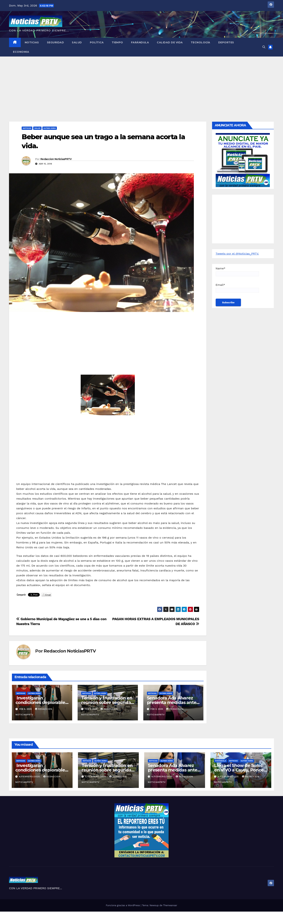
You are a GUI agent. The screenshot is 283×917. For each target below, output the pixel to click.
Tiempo (117, 42)
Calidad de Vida (170, 42)
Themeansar (170, 905)
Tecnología (200, 42)
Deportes (226, 42)
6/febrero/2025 (30, 776)
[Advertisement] (141, 83)
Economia (21, 51)
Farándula (140, 42)
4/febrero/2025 (162, 776)
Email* (237, 288)
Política (97, 42)
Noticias (32, 42)
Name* (237, 271)
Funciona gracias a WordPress (123, 905)
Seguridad (55, 42)
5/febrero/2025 (96, 776)
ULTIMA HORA (49, 128)
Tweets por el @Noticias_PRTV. (237, 253)
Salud (77, 42)
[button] (263, 47)
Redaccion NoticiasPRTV (56, 159)
